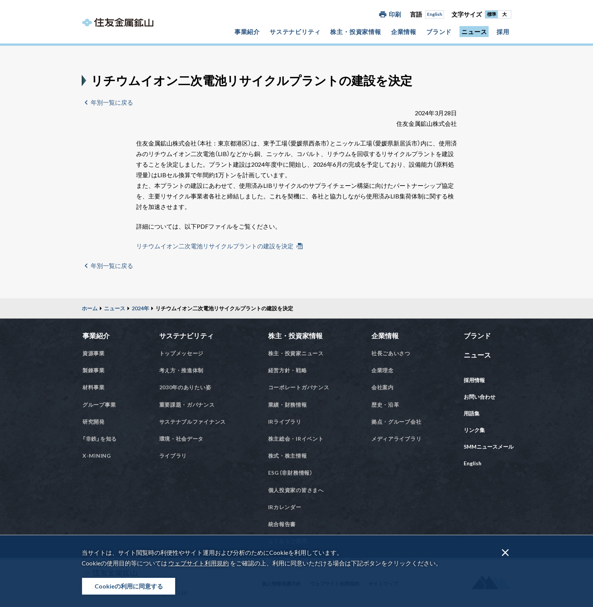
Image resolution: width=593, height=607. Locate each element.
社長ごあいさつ (390, 353)
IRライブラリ (284, 421)
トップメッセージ (181, 353)
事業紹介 (247, 31)
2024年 (140, 308)
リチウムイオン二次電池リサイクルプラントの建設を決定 (214, 245)
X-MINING (96, 455)
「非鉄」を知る (99, 438)
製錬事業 (93, 370)
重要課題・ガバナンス (187, 404)
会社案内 (382, 387)
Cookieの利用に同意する (129, 586)
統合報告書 (282, 524)
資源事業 (93, 353)
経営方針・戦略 (287, 370)
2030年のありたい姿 (185, 387)
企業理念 (382, 370)
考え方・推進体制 (181, 370)
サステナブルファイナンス (192, 421)
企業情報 (403, 31)
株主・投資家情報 (355, 31)
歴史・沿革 (385, 404)
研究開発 (93, 421)
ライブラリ (173, 455)
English (434, 14)
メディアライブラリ (396, 438)
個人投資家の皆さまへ (296, 490)
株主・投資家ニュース (296, 353)
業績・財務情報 (287, 404)
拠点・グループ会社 (396, 421)
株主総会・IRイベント (296, 438)
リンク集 (474, 430)
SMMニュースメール (489, 446)
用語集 (472, 413)
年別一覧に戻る (112, 102)
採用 (503, 31)
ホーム (90, 308)
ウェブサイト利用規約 (198, 563)
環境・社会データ (181, 438)
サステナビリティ (295, 31)
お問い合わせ (479, 396)
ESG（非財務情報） (290, 472)
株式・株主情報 (287, 455)
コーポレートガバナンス (298, 387)
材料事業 (93, 387)
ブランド (439, 31)
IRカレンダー (284, 507)
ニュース (474, 31)
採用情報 (474, 380)
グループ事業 (99, 404)
